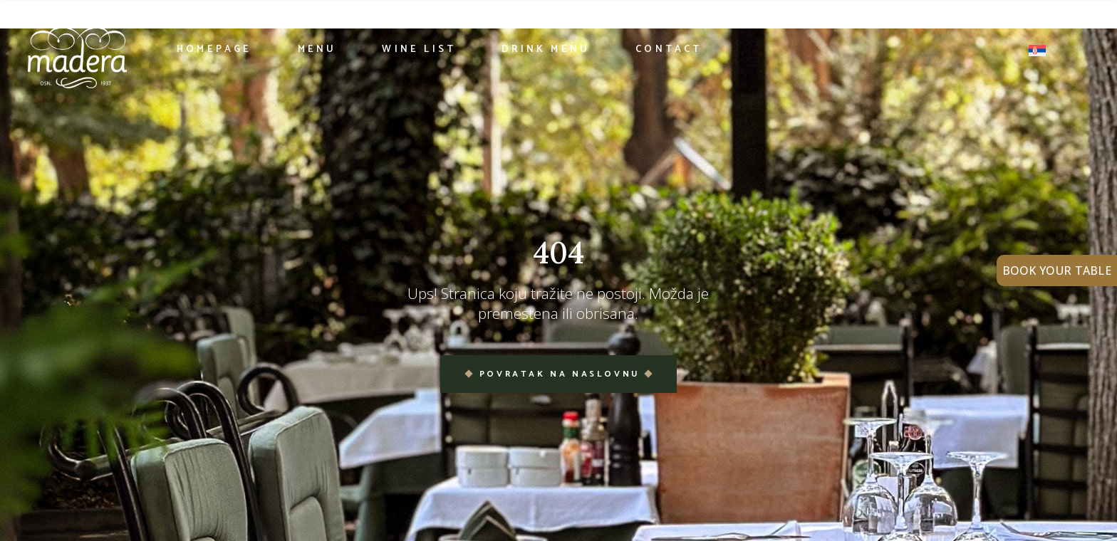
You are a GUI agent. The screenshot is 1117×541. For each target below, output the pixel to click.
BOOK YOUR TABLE (1057, 270)
